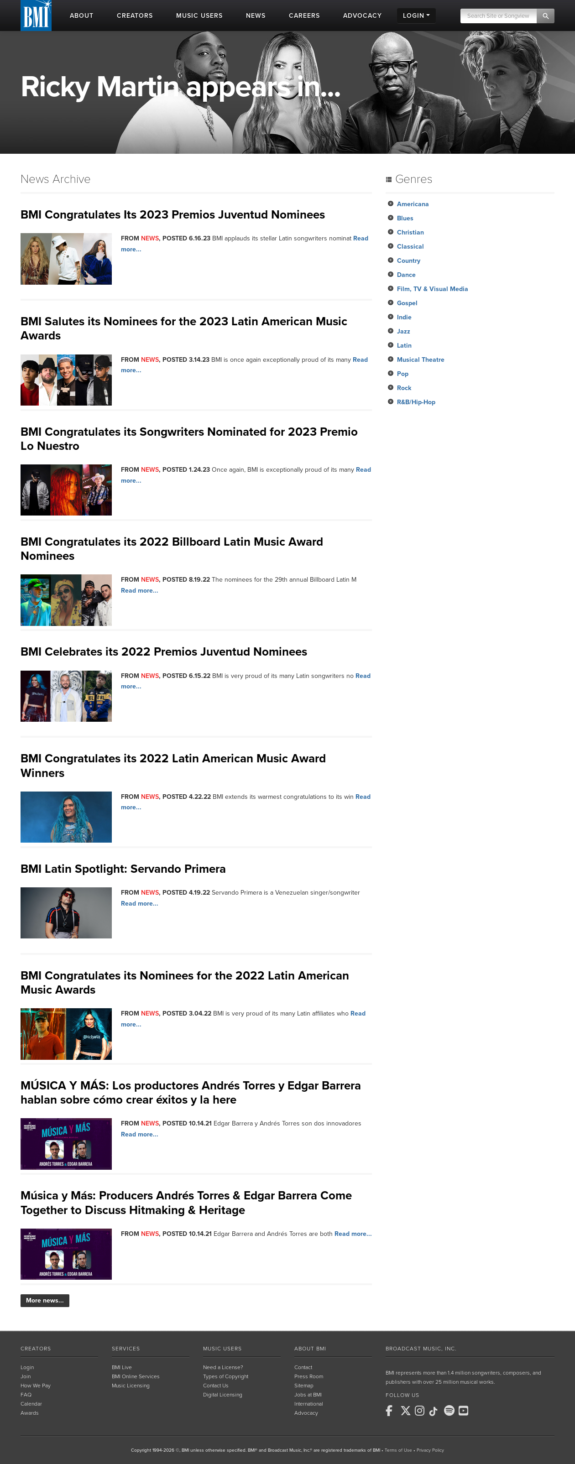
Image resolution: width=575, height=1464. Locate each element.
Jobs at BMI (308, 1394)
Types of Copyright (225, 1376)
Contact (303, 1367)
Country (408, 261)
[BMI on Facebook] (392, 1410)
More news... (45, 1300)
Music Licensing (131, 1385)
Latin (404, 345)
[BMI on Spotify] (450, 1410)
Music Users (222, 1348)
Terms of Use (398, 1450)
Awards (30, 1413)
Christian (410, 232)
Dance (406, 275)
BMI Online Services (136, 1376)
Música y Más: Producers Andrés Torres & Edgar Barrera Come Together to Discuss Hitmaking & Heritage (186, 1202)
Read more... (139, 590)
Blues (405, 218)
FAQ (26, 1394)
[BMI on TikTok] (435, 1411)
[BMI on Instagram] (421, 1410)
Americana (413, 204)
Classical (410, 246)
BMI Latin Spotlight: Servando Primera (123, 869)
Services (126, 1348)
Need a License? (223, 1367)
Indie (404, 317)
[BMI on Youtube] (465, 1410)
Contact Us (216, 1385)
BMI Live (122, 1367)
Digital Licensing (222, 1394)
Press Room (308, 1376)
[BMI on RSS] (479, 1410)
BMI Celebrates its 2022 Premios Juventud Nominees (164, 652)
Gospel (407, 303)
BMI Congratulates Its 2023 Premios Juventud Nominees (173, 215)
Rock (404, 388)
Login (27, 1367)
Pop (402, 374)
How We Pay (36, 1385)
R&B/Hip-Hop (416, 402)
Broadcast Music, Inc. (421, 1348)
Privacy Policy (430, 1450)
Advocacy (306, 1413)
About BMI (310, 1348)
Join (26, 1376)
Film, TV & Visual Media (432, 289)
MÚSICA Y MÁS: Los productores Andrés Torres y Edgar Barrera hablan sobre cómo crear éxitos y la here (191, 1092)
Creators (36, 1348)
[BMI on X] (406, 1410)
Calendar (31, 1404)
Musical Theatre (420, 360)
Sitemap (304, 1385)
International (308, 1404)
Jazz (403, 331)
